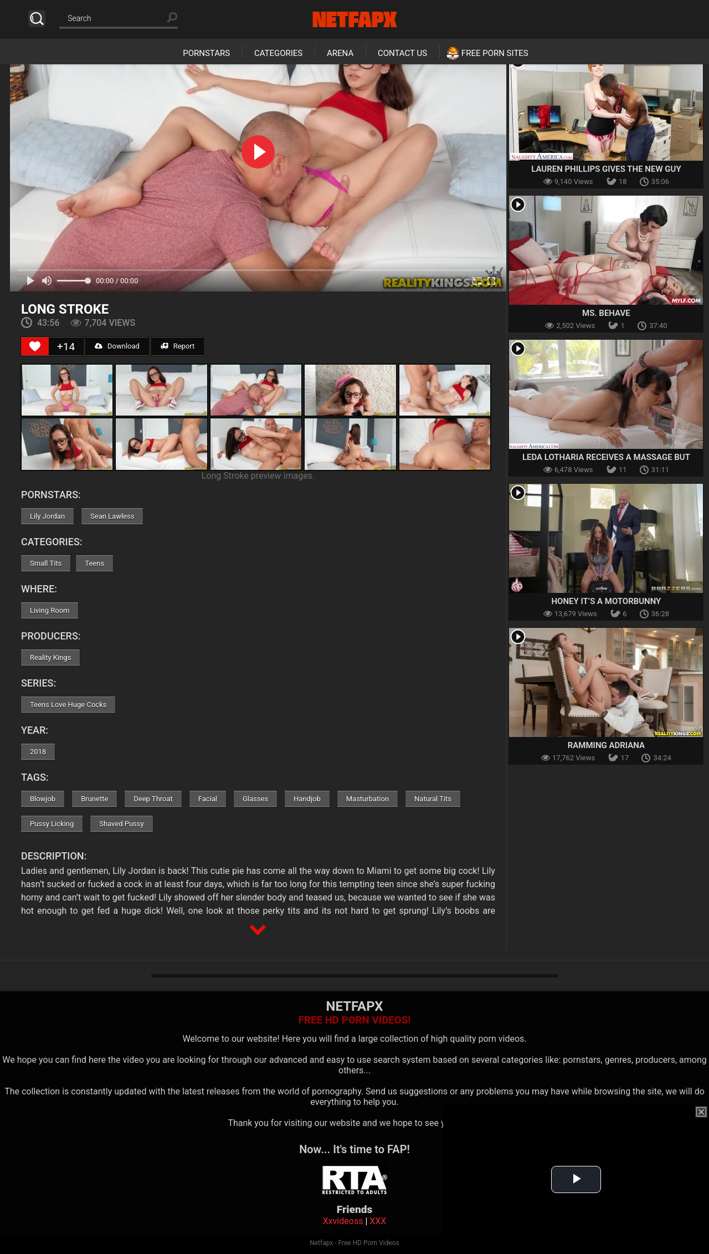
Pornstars (206, 53)
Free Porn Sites (494, 53)
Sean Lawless (112, 516)
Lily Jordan (47, 516)
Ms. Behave (606, 313)
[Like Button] (35, 346)
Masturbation (367, 799)
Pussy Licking (52, 824)
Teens (94, 563)
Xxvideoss (343, 1221)
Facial (207, 799)
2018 (38, 752)
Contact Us (402, 53)
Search (36, 18)
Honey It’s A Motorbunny (606, 601)
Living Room (50, 610)
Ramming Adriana (606, 745)
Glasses (255, 799)
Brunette (94, 799)
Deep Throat (153, 799)
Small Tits (45, 563)
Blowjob (42, 799)
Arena (340, 53)
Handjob (307, 799)
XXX (377, 1221)
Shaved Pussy (121, 824)
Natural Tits (432, 799)
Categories (278, 53)
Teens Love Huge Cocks (68, 704)
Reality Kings (50, 657)
